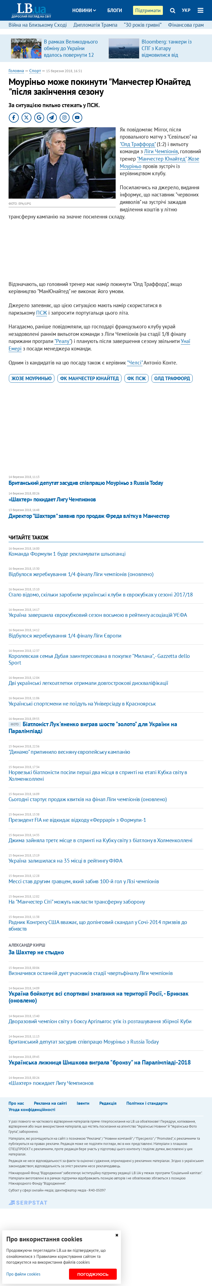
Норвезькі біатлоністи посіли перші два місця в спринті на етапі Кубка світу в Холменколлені (98, 775)
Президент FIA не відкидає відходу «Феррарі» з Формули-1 (77, 819)
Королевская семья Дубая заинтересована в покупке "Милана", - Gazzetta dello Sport (99, 659)
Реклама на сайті (50, 1103)
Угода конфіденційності (32, 1109)
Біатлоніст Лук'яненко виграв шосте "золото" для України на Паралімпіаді (93, 727)
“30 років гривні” (142, 24)
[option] (57, 48)
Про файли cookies (23, 1274)
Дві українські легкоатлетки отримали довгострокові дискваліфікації (88, 683)
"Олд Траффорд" (137, 144)
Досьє (111, 31)
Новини (84, 10)
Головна (16, 70)
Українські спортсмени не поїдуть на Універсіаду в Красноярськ (82, 703)
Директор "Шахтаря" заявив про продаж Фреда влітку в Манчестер (89, 516)
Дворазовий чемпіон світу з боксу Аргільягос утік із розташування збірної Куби (100, 1021)
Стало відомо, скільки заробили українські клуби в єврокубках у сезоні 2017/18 (101, 594)
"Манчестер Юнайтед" (161, 158)
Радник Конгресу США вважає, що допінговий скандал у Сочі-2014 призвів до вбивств (98, 925)
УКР (186, 10)
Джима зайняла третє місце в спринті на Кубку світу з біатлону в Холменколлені (100, 840)
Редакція (107, 1103)
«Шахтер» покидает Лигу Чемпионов (52, 499)
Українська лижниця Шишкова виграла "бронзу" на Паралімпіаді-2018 (100, 1062)
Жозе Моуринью (32, 378)
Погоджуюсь (92, 1274)
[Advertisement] (106, 252)
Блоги (114, 10)
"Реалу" (62, 341)
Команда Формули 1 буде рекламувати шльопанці (67, 553)
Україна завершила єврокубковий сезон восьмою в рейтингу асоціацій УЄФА (98, 614)
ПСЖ (41, 312)
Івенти (83, 1103)
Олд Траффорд (172, 378)
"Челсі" (134, 362)
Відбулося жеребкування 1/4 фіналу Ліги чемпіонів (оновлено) (81, 574)
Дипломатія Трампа (95, 24)
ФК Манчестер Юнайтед (89, 378)
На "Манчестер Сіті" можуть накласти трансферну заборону (77, 901)
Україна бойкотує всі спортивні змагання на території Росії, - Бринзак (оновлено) (99, 997)
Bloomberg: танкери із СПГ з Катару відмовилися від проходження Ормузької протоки (169, 54)
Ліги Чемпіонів (161, 151)
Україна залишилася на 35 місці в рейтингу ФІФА (66, 860)
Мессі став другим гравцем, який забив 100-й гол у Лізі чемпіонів (84, 881)
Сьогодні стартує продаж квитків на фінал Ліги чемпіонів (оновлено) (88, 799)
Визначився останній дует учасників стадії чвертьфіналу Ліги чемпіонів (91, 973)
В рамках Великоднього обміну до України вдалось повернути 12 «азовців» (71, 51)
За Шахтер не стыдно (36, 952)
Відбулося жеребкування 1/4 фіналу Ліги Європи (65, 635)
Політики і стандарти (147, 1103)
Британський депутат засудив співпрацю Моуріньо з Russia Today (86, 483)
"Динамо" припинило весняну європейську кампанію (69, 751)
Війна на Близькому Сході (38, 24)
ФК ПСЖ (136, 378)
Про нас (16, 1103)
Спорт (35, 70)
